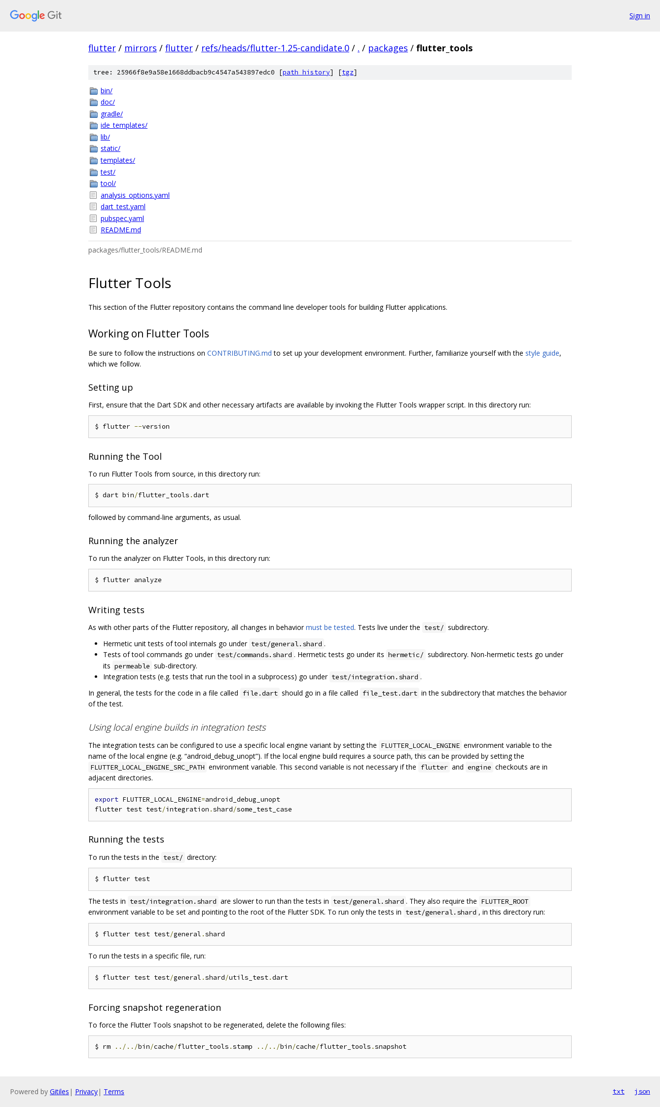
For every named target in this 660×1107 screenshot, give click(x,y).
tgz (348, 72)
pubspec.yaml (122, 218)
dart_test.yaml (123, 206)
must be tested (330, 627)
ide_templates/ (124, 125)
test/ (108, 172)
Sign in (639, 15)
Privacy (86, 1091)
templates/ (118, 160)
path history (306, 72)
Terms (114, 1091)
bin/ (106, 90)
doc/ (108, 102)
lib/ (105, 137)
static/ (110, 148)
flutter (102, 48)
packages (388, 48)
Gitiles (59, 1091)
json (642, 1091)
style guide (542, 353)
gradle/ (112, 113)
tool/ (108, 183)
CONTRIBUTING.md (239, 353)
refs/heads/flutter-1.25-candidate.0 (275, 48)
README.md (121, 229)
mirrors (140, 48)
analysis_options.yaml (135, 195)
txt (618, 1091)
